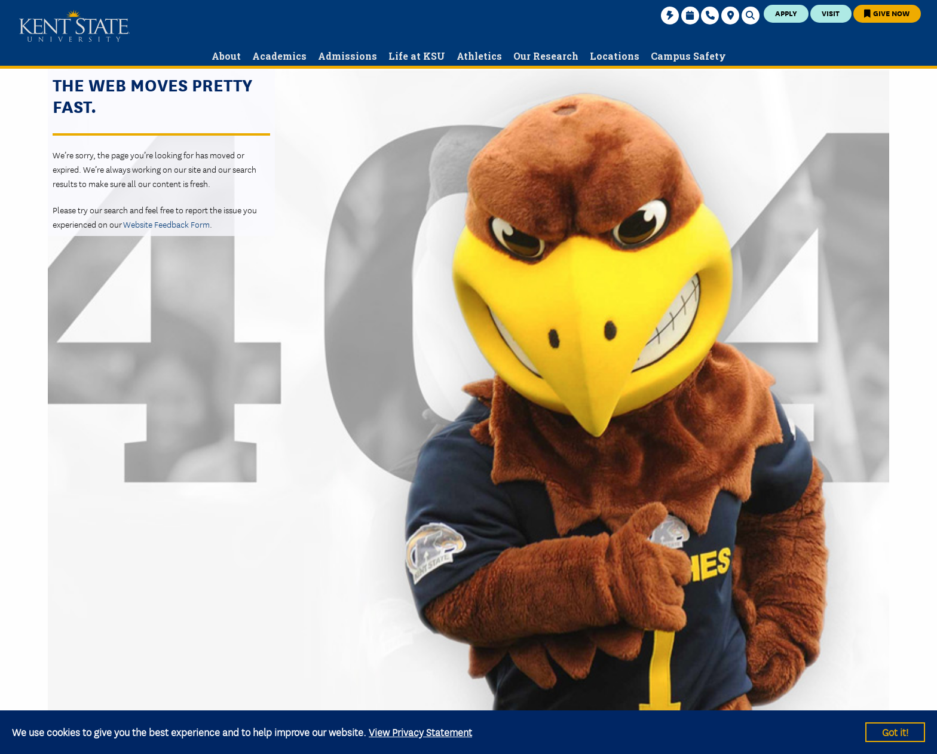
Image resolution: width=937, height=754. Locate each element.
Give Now (887, 13)
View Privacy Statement (420, 731)
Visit (831, 13)
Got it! (895, 731)
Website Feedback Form (166, 224)
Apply (786, 13)
